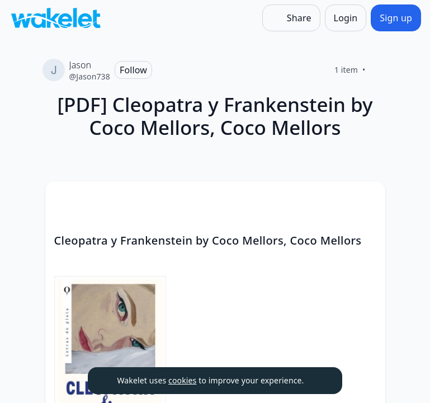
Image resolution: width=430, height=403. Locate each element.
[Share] (291, 17)
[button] (367, 200)
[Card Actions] (367, 199)
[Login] (346, 17)
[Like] (379, 70)
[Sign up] (396, 17)
